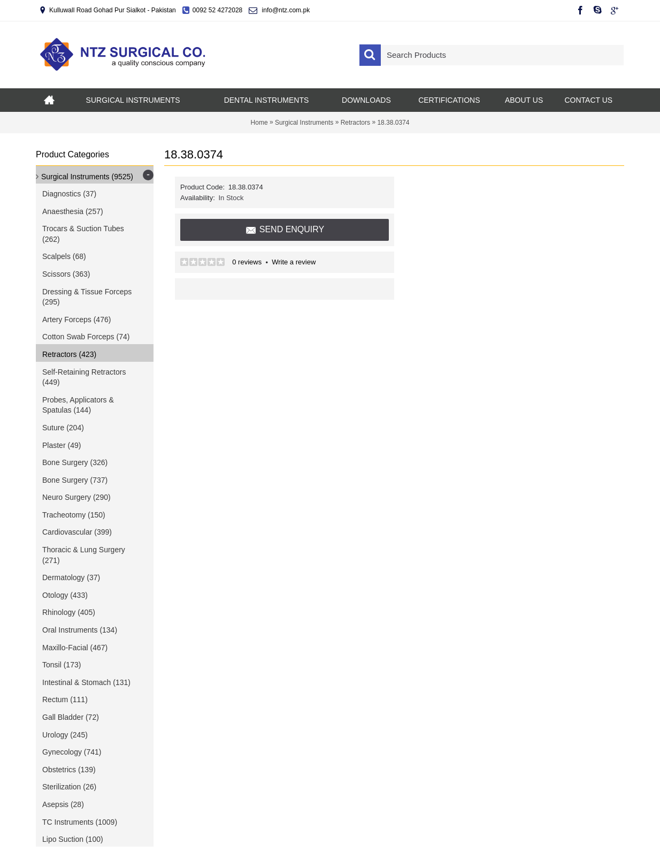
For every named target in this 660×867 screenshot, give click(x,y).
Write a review (294, 262)
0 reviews (247, 262)
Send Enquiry (285, 230)
